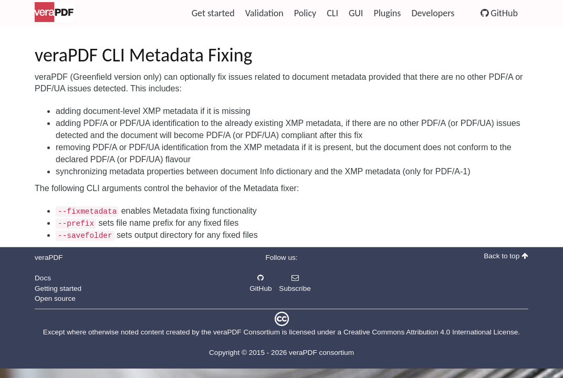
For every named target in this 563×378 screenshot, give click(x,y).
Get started (213, 13)
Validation (264, 13)
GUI (356, 13)
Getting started (58, 288)
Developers (432, 13)
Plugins (387, 13)
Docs (43, 278)
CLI (332, 13)
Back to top (506, 256)
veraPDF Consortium (246, 332)
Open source (55, 298)
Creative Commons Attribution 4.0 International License (430, 332)
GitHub (499, 13)
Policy (305, 13)
